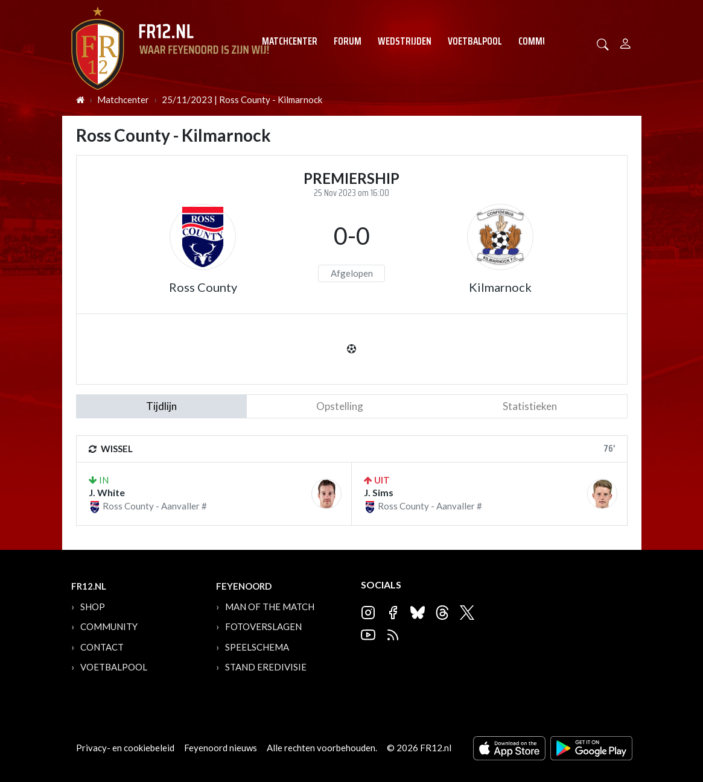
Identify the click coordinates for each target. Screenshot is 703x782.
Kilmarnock (500, 287)
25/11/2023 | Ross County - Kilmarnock (242, 99)
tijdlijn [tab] (161, 406)
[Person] (625, 42)
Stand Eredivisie (266, 666)
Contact (102, 647)
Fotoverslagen (263, 626)
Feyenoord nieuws (220, 747)
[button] (603, 43)
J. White (107, 492)
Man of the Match (269, 606)
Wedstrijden (404, 41)
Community (542, 41)
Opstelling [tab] (339, 406)
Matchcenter (289, 41)
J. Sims (378, 492)
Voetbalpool (475, 41)
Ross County (203, 287)
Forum (347, 41)
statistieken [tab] (530, 406)
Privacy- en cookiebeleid (125, 747)
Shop (92, 606)
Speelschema (257, 647)
